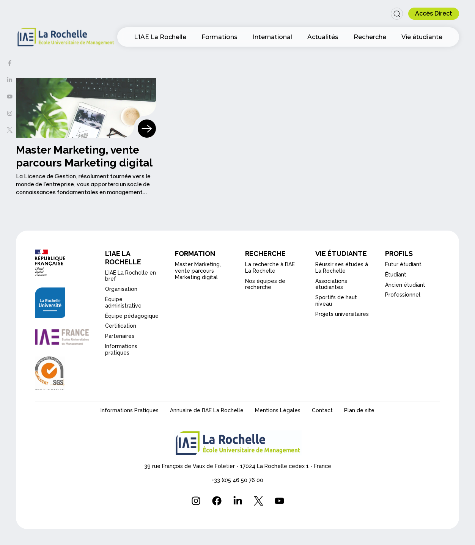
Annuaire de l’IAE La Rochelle (207, 410)
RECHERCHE (265, 254)
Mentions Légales (277, 410)
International (272, 37)
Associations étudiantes (331, 284)
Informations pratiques (121, 349)
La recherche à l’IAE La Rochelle (270, 267)
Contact (322, 410)
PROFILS (399, 254)
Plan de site (359, 410)
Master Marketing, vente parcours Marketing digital (198, 270)
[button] (397, 14)
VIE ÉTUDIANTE (341, 254)
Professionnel (402, 295)
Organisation (121, 289)
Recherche (370, 37)
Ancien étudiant (405, 285)
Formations (219, 37)
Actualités (322, 37)
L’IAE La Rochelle (160, 37)
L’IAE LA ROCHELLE (123, 258)
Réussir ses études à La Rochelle (341, 267)
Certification (120, 326)
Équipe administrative (123, 302)
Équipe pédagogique (132, 316)
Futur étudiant (403, 264)
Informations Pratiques (130, 410)
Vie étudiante (421, 37)
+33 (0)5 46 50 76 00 (237, 480)
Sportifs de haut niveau (336, 300)
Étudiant (395, 275)
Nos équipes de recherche (265, 284)
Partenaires (119, 336)
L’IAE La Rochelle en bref (130, 276)
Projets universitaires (342, 314)
